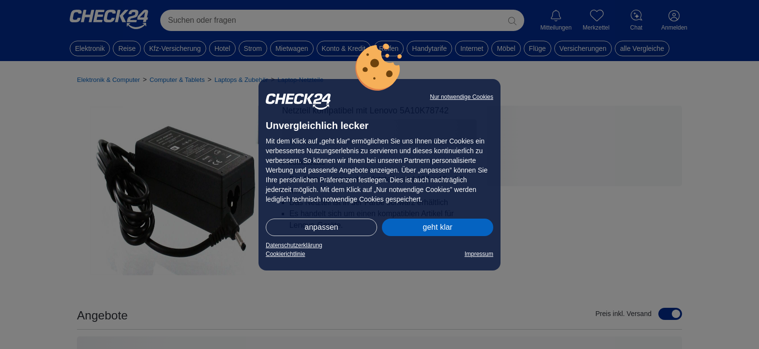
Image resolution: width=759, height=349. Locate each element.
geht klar (437, 227)
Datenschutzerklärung (294, 245)
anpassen (321, 227)
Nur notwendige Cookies (461, 97)
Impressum (479, 254)
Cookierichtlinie (285, 254)
